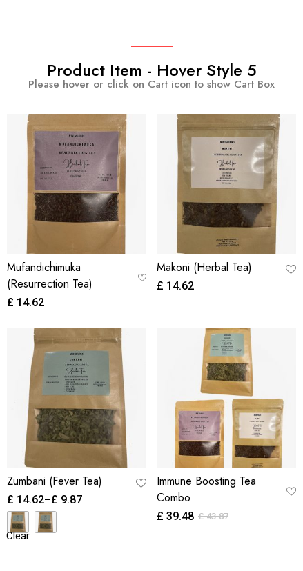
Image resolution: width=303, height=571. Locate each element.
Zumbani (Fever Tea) (54, 481)
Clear (18, 536)
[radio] (18, 522)
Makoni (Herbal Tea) (204, 267)
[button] (142, 277)
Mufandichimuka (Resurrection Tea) (49, 275)
